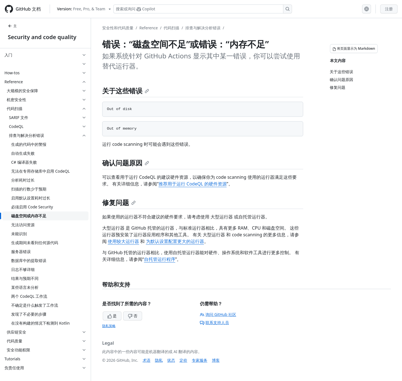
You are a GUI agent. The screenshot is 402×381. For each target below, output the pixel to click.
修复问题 (119, 202)
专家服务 (199, 360)
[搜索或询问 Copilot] (202, 8)
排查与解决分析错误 (203, 27)
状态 (171, 360)
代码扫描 (171, 27)
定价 (183, 360)
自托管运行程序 (159, 259)
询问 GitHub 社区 (218, 314)
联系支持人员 (214, 322)
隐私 (159, 360)
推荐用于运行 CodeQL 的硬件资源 (193, 184)
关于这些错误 (125, 90)
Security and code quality (42, 37)
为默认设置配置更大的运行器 (175, 241)
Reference (148, 27)
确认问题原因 (125, 162)
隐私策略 (109, 325)
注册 (389, 8)
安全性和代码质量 (117, 27)
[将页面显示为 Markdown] (354, 48)
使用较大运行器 (123, 241)
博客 (216, 360)
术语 (146, 360)
